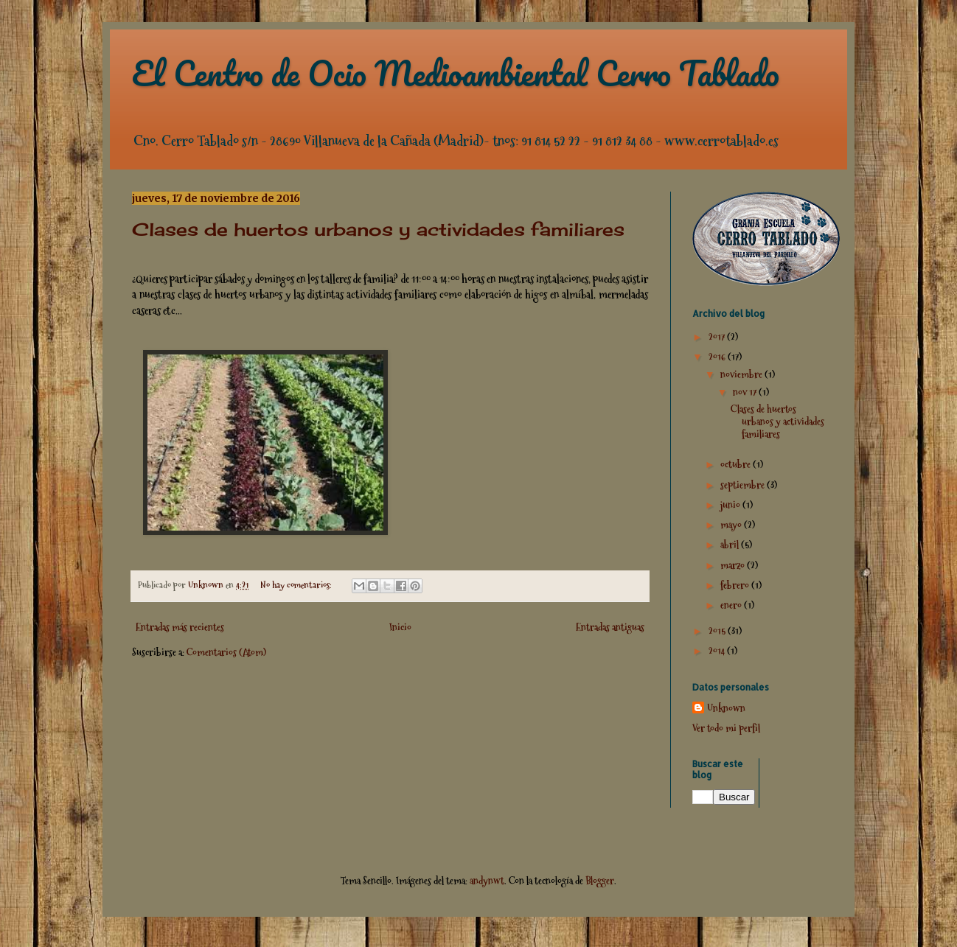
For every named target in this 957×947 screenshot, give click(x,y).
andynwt (487, 880)
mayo (732, 524)
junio (731, 504)
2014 (718, 650)
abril (730, 544)
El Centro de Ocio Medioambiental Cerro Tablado (455, 73)
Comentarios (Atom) (226, 652)
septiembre (743, 485)
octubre (736, 464)
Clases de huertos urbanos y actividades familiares (378, 229)
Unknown (726, 709)
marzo (733, 565)
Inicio (400, 627)
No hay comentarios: (297, 585)
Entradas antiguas (610, 627)
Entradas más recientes (180, 627)
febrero (735, 585)
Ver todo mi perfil (726, 728)
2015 (718, 630)
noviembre (742, 374)
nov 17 (746, 392)
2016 (718, 356)
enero (732, 605)
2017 (718, 336)
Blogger (599, 880)
